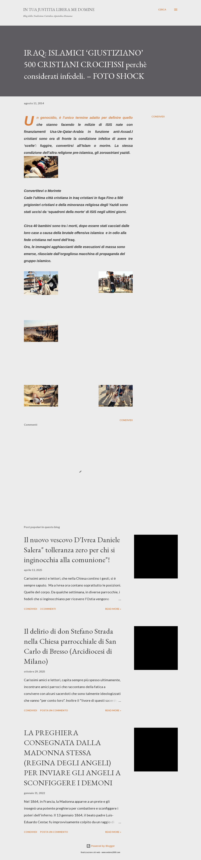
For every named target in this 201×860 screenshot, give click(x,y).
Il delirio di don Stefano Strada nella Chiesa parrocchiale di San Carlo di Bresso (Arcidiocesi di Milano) (70, 646)
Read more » (113, 608)
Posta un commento (54, 710)
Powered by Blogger (100, 846)
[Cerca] (162, 10)
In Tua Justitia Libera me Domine (59, 9)
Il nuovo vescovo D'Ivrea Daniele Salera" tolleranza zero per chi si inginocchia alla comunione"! (72, 549)
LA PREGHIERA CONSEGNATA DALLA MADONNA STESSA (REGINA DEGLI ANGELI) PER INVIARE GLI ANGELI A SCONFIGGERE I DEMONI (72, 758)
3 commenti (48, 608)
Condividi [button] (158, 116)
